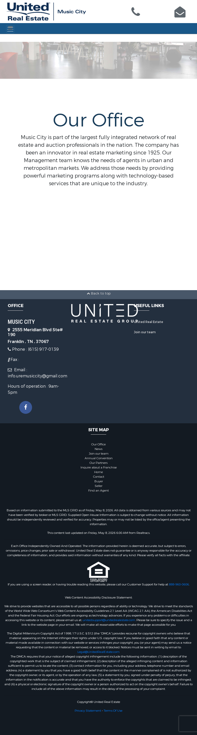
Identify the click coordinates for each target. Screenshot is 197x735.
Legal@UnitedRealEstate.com (98, 652)
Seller (98, 486)
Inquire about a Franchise (99, 467)
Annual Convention (99, 458)
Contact (98, 477)
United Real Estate (148, 322)
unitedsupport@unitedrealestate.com (109, 620)
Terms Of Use (113, 711)
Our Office (98, 444)
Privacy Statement (88, 711)
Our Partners (98, 463)
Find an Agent (98, 490)
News (98, 449)
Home (98, 472)
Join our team (145, 332)
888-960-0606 (179, 584)
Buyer (98, 481)
